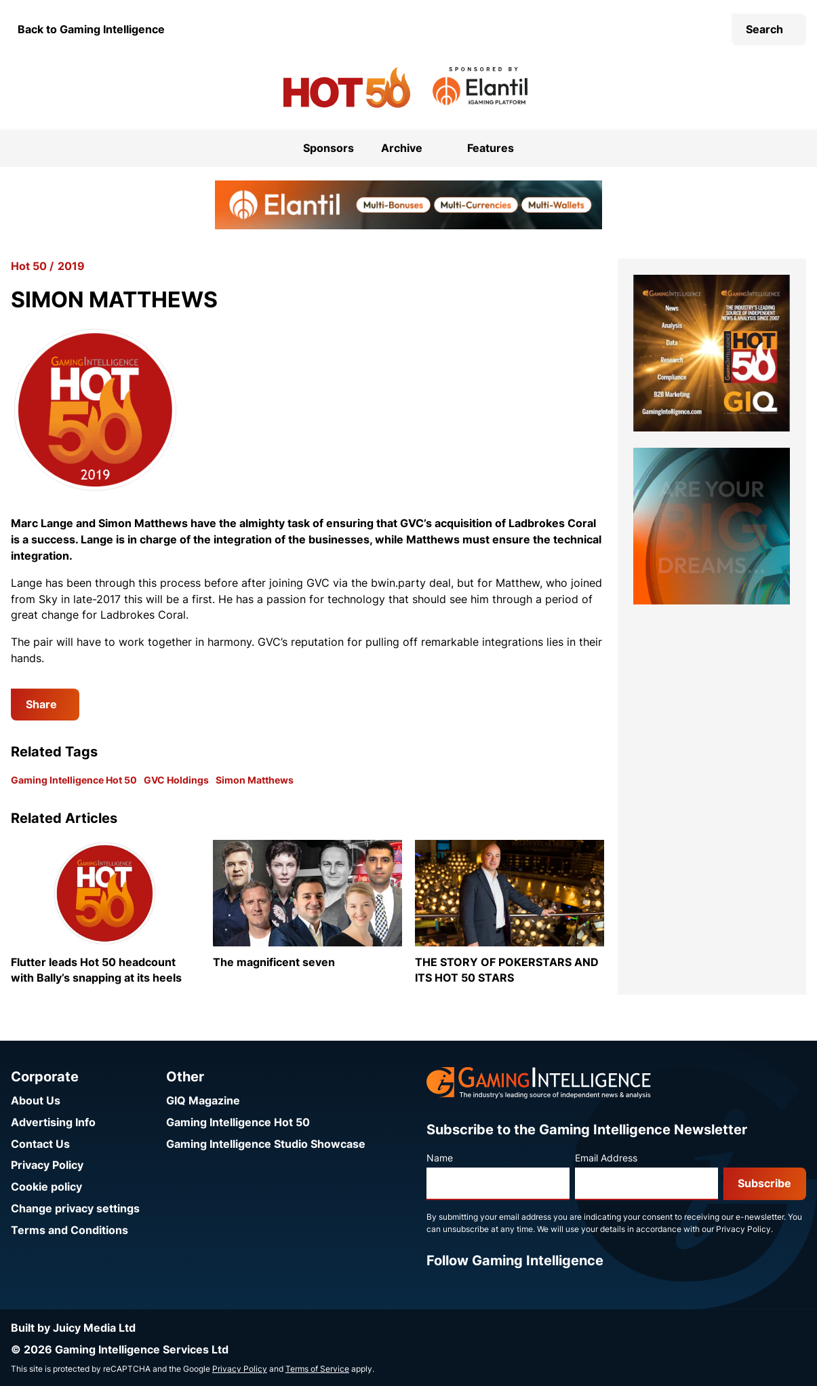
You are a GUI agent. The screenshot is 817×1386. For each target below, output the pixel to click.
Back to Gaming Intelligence (91, 29)
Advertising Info (53, 1122)
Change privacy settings (75, 1208)
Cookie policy (46, 1186)
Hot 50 (29, 266)
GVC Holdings (176, 780)
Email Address (606, 1158)
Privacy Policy (47, 1165)
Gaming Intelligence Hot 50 (74, 780)
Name (439, 1158)
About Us (35, 1100)
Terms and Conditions (69, 1230)
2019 (71, 266)
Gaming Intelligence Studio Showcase (265, 1144)
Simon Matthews (255, 780)
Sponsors (328, 148)
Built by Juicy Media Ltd (73, 1328)
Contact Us (40, 1144)
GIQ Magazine (203, 1100)
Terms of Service (317, 1369)
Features (490, 148)
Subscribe (764, 1183)
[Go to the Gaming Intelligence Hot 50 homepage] (346, 87)
